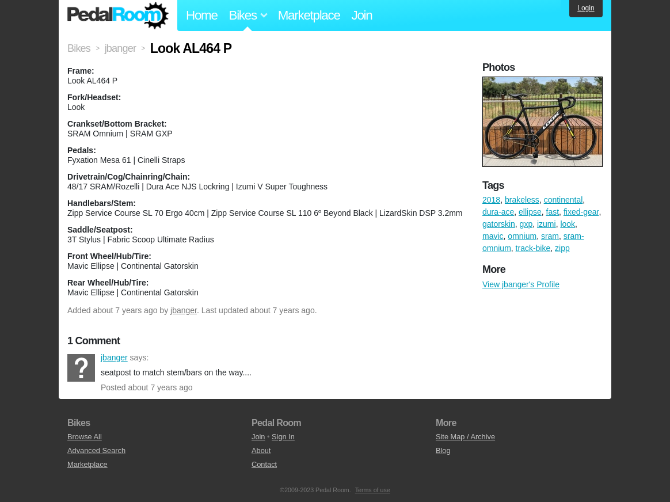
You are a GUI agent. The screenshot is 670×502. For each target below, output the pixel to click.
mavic (493, 236)
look (567, 224)
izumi (546, 224)
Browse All (84, 436)
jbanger (183, 310)
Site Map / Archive (465, 436)
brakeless (522, 199)
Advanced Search (96, 450)
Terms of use (372, 489)
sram (550, 236)
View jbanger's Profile (520, 284)
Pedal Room (118, 15)
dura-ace (498, 211)
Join (362, 15)
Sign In (283, 436)
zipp (562, 248)
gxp (526, 224)
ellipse (530, 211)
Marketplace (309, 15)
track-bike (533, 248)
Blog (443, 450)
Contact (264, 464)
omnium (522, 236)
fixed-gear (581, 211)
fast (552, 211)
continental (563, 199)
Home (202, 15)
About (261, 450)
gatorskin (498, 224)
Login (585, 8)
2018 (491, 199)
